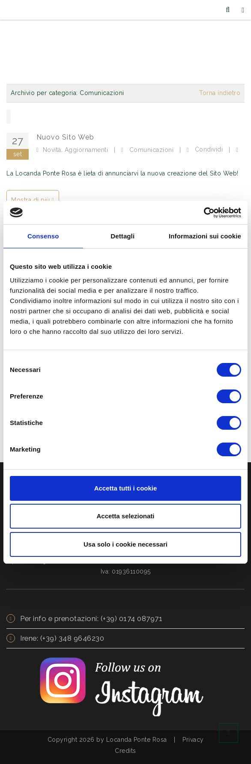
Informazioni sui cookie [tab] (205, 236)
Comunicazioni (151, 149)
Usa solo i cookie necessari (125, 544)
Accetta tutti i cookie (125, 488)
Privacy (193, 739)
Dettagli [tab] (122, 236)
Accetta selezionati (125, 516)
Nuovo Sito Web (65, 137)
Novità (52, 149)
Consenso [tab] (43, 236)
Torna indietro (219, 92)
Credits (125, 750)
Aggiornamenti (86, 149)
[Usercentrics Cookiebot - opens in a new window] (203, 212)
